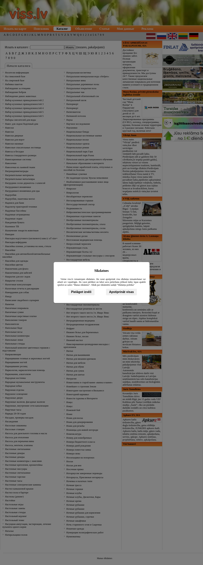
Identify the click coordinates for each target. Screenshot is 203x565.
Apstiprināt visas (121, 292)
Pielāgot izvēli (81, 292)
